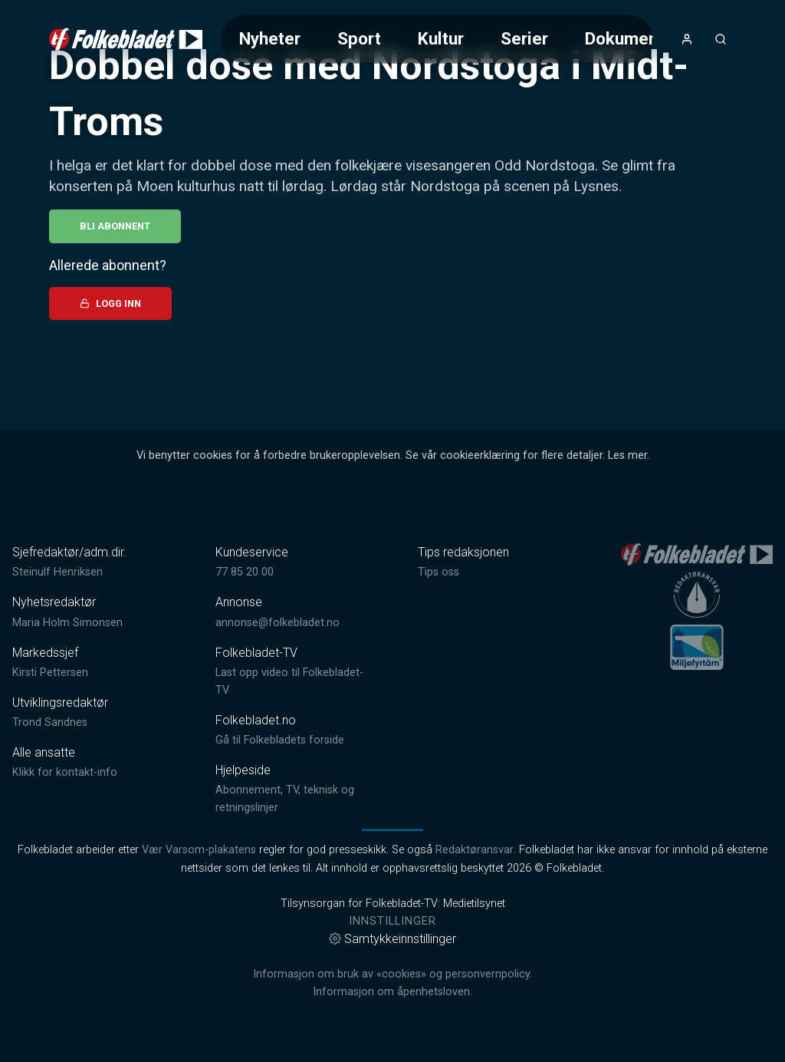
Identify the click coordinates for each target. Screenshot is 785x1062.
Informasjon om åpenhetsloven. (392, 991)
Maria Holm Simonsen (67, 622)
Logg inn (110, 303)
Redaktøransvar (474, 849)
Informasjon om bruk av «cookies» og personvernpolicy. (392, 974)
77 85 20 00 (244, 572)
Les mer (627, 455)
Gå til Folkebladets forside (279, 740)
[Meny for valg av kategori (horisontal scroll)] (436, 39)
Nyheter (270, 38)
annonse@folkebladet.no (277, 622)
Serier (524, 38)
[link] (125, 39)
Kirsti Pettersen (50, 672)
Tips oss (438, 572)
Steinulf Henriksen (57, 572)
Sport (359, 38)
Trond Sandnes (49, 722)
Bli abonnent (115, 226)
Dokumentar (632, 38)
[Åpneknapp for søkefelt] (720, 39)
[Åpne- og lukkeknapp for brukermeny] (687, 39)
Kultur (441, 38)
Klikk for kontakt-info (64, 772)
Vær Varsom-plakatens (199, 849)
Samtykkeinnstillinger (392, 939)
